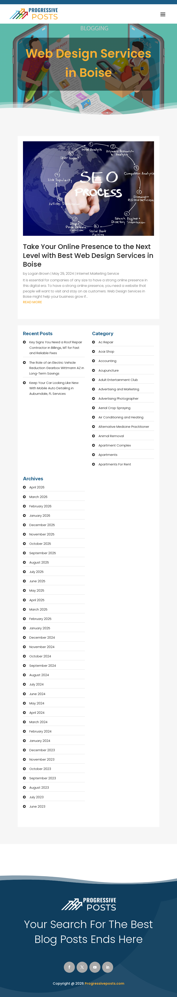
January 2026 (39, 515)
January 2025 (39, 628)
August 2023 (39, 787)
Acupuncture (108, 370)
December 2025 (42, 525)
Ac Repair (105, 342)
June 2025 (37, 581)
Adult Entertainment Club (118, 380)
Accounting (107, 361)
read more (32, 302)
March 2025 (38, 609)
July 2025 (36, 571)
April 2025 (36, 600)
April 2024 (36, 712)
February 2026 (40, 506)
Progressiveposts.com (104, 983)
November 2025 (41, 534)
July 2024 (36, 684)
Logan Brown (39, 273)
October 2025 (40, 543)
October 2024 (40, 656)
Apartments (107, 454)
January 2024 (39, 740)
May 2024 (36, 703)
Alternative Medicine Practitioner (123, 426)
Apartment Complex (114, 445)
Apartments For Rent (114, 464)
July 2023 (36, 797)
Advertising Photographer (118, 398)
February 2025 (40, 619)
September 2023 (42, 778)
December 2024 (42, 637)
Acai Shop (106, 351)
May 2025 (36, 590)
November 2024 (41, 647)
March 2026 (38, 497)
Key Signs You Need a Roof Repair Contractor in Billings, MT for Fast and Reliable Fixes (55, 347)
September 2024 (42, 665)
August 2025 (39, 562)
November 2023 (41, 759)
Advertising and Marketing (118, 389)
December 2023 (42, 750)
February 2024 (40, 731)
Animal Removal (111, 436)
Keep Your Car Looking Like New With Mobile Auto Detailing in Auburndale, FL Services (54, 388)
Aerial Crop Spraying (114, 408)
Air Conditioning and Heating (120, 417)
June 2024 (37, 694)
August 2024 (39, 675)
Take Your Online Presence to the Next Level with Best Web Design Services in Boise (88, 255)
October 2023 (40, 769)
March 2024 (38, 722)
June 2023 (37, 806)
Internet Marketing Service (98, 273)
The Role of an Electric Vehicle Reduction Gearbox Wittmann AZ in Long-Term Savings (56, 368)
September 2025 (42, 553)
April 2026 (36, 487)
